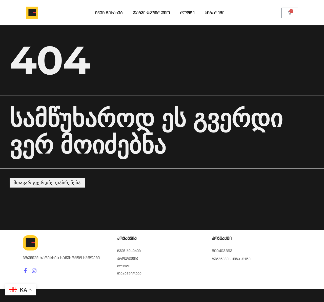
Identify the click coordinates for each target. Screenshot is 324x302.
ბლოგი (187, 12)
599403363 (222, 250)
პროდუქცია (127, 258)
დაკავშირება (129, 273)
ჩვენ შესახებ (109, 12)
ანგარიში (215, 12)
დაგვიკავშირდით (151, 12)
